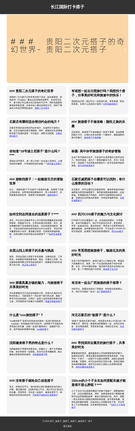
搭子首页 (67, 426)
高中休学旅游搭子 (86, 165)
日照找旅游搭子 (110, 104)
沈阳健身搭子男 (40, 354)
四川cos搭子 (117, 231)
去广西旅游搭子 (104, 291)
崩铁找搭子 (52, 195)
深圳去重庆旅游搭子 (85, 367)
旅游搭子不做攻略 (92, 137)
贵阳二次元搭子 (42, 108)
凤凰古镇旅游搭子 (53, 301)
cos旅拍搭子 (43, 329)
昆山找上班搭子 (29, 265)
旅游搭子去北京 (110, 269)
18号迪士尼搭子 (54, 164)
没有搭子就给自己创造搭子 (45, 395)
